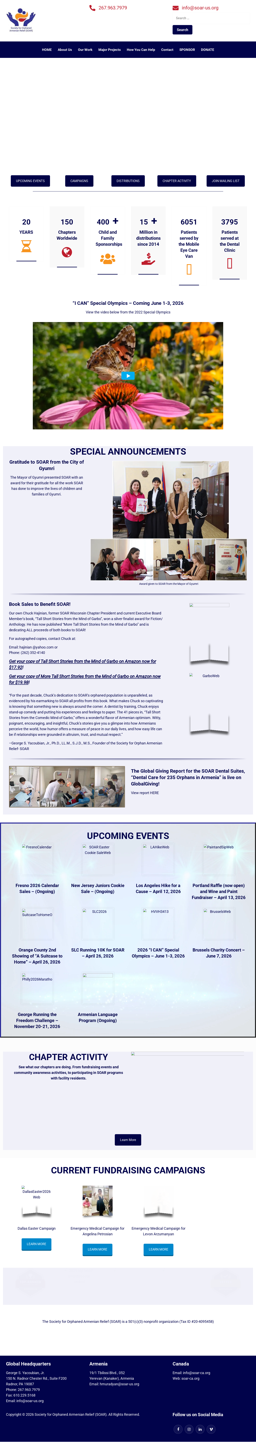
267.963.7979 (113, 8)
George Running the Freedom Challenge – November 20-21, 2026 (37, 1020)
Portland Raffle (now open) (219, 885)
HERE (154, 793)
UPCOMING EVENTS (30, 181)
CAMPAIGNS (79, 181)
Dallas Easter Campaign (37, 1228)
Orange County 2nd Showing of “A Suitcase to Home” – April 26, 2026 (37, 956)
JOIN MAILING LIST (226, 181)
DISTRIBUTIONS (128, 181)
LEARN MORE (36, 1244)
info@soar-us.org (200, 8)
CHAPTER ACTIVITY (177, 181)
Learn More (128, 1140)
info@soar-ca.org (196, 1373)
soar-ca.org (190, 1378)
